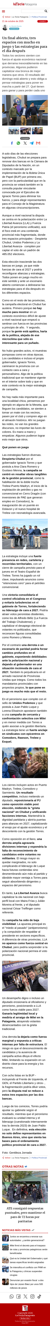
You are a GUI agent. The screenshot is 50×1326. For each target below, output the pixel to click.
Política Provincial (39, 17)
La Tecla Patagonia (20, 17)
